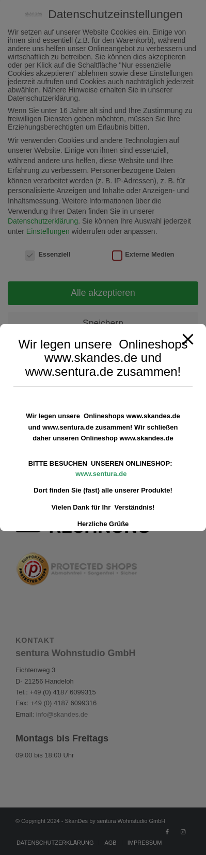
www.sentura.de (100, 474)
